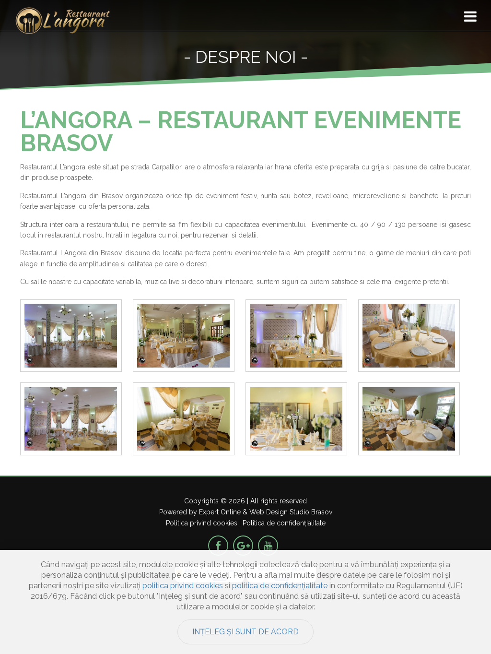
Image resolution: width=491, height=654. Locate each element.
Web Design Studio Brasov (290, 512)
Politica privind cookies (201, 523)
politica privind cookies (182, 585)
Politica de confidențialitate (284, 523)
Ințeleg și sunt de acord (245, 631)
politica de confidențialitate (279, 585)
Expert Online (220, 512)
